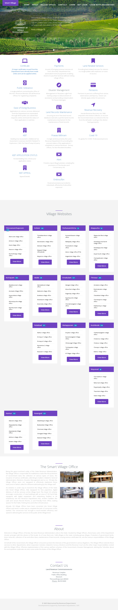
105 (42, 228)
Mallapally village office (72, 241)
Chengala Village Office (44, 433)
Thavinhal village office (101, 391)
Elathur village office (100, 351)
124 (8, 230)
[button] (3, 27)
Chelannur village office (101, 339)
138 (75, 325)
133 (14, 413)
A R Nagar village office (72, 353)
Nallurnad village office (101, 383)
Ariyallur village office (72, 332)
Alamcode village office (16, 236)
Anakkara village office (44, 295)
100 (17, 278)
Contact (62, 5)
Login (72, 5)
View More (17, 261)
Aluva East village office (72, 289)
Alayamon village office (44, 256)
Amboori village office (16, 241)
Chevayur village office (101, 347)
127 (74, 278)
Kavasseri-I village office (44, 351)
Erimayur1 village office (44, 337)
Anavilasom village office (44, 299)
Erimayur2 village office (44, 341)
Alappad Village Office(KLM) (42, 251)
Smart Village (10, 3)
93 (101, 228)
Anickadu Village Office (16, 291)
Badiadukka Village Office (45, 425)
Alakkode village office (44, 291)
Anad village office (14, 245)
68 (41, 278)
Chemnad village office (44, 429)
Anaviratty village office (44, 304)
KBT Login (82, 5)
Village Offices (48, 5)
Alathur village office (43, 332)
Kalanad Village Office (44, 438)
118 (102, 325)
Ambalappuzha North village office (100, 242)
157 (44, 325)
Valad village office (99, 395)
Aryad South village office (101, 254)
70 (78, 228)
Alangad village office (71, 285)
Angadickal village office (72, 256)
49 (100, 369)
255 (100, 278)
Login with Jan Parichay (102, 5)
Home (27, 5)
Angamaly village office (72, 293)
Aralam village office (15, 441)
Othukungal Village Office (73, 343)
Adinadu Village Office (44, 246)
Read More (67, 25)
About (35, 5)
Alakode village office (15, 421)
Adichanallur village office (45, 241)
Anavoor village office (15, 249)
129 (44, 413)
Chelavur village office (101, 343)
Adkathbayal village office (45, 421)
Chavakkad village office (101, 295)
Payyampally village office (102, 387)
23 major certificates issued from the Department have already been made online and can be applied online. (24, 71)
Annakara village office (101, 285)
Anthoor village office (15, 437)
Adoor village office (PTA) (73, 252)
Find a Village (38, 29)
